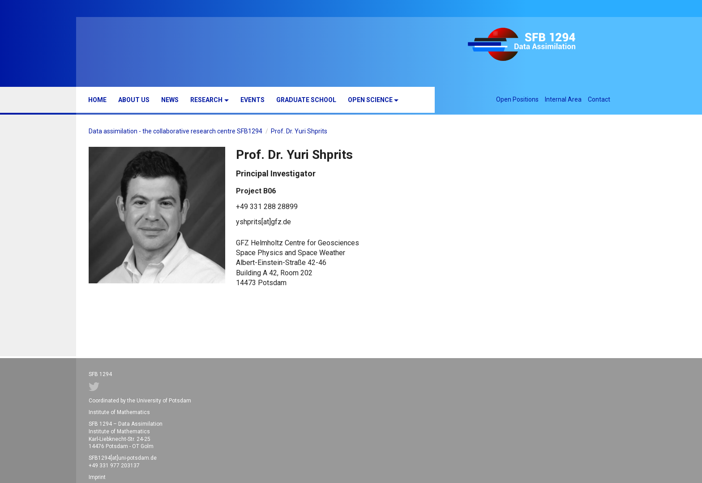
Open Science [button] (370, 99)
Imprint (97, 477)
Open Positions (517, 99)
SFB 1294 (535, 46)
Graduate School (306, 99)
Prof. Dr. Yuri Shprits (299, 131)
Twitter (94, 386)
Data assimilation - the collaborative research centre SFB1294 (175, 131)
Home (97, 99)
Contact (599, 99)
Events (252, 99)
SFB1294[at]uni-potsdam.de (123, 458)
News (170, 99)
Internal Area (563, 99)
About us (134, 99)
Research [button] (206, 99)
